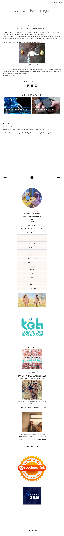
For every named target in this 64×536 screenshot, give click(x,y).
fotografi (32, 258)
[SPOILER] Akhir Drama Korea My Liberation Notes (32, 434)
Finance (32, 239)
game (32, 269)
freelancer (32, 262)
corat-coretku (36, 81)
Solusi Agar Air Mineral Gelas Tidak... (18, 109)
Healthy (32, 243)
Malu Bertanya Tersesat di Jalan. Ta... (46, 109)
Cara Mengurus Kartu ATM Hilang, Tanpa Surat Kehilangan (32, 372)
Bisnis (32, 236)
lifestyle (32, 277)
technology (32, 288)
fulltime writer (32, 266)
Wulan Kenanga (32, 10)
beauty (32, 247)
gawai (32, 273)
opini (32, 284)
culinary (32, 251)
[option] (18, 105)
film (32, 254)
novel (32, 281)
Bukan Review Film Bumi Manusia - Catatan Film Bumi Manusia (32, 402)
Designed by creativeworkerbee (32, 533)
